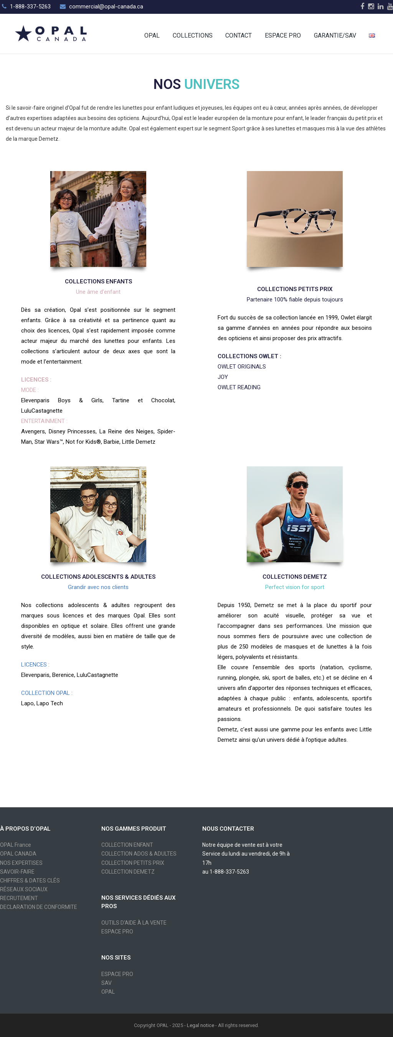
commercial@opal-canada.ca (106, 6)
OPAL (108, 992)
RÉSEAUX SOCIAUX (24, 889)
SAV (106, 983)
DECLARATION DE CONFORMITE (38, 907)
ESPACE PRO (117, 931)
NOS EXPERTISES (21, 863)
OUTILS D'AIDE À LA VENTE (134, 923)
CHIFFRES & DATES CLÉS (30, 880)
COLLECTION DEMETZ (128, 872)
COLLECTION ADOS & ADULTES (139, 854)
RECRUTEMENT (19, 898)
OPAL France (15, 845)
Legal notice (200, 1025)
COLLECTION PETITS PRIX (132, 863)
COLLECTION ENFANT (127, 845)
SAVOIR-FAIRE (17, 872)
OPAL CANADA (18, 854)
